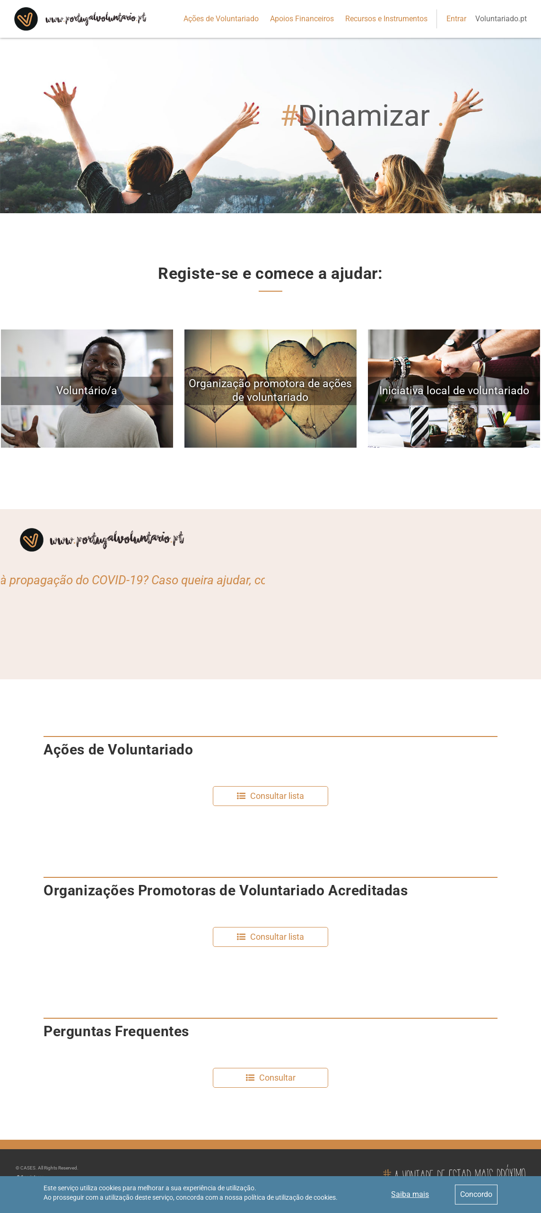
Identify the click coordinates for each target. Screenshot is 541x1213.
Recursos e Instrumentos (386, 18)
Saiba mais (410, 1194)
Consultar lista (277, 796)
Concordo (476, 1194)
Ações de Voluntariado (221, 18)
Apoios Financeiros (302, 18)
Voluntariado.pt (501, 18)
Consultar (277, 1078)
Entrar (456, 18)
